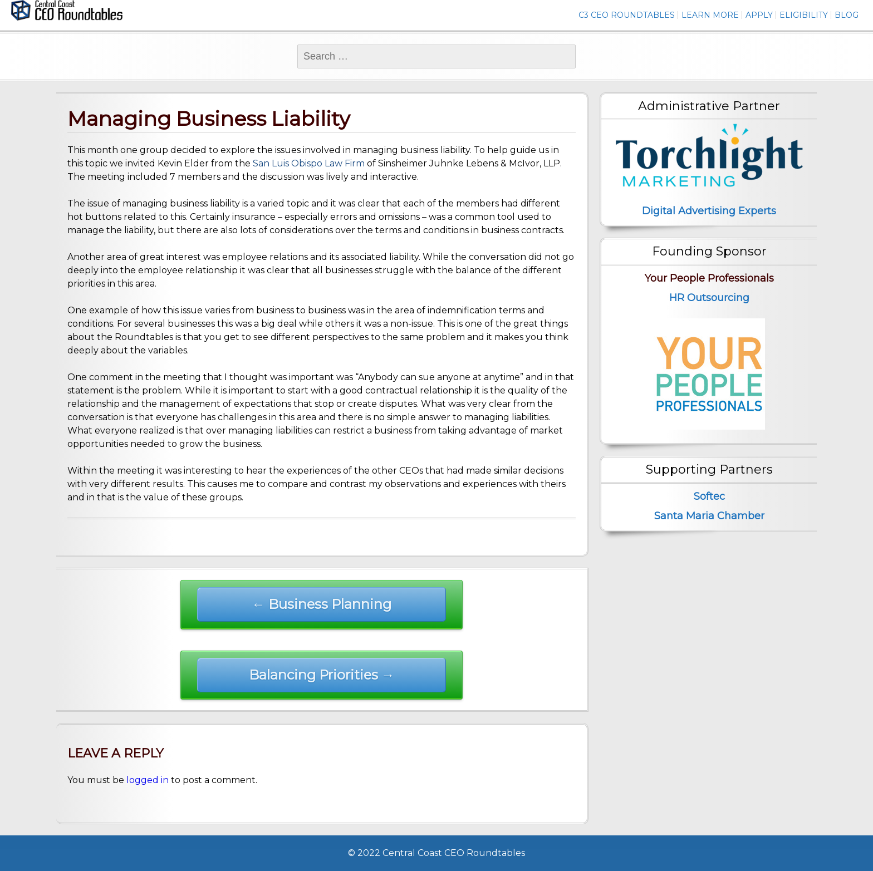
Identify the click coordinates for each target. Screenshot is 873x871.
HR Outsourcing (709, 298)
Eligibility (803, 15)
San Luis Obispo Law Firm (308, 163)
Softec (709, 496)
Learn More (710, 15)
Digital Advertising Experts (709, 211)
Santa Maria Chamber (709, 516)
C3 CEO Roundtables (626, 15)
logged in (147, 780)
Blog (847, 15)
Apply (759, 15)
